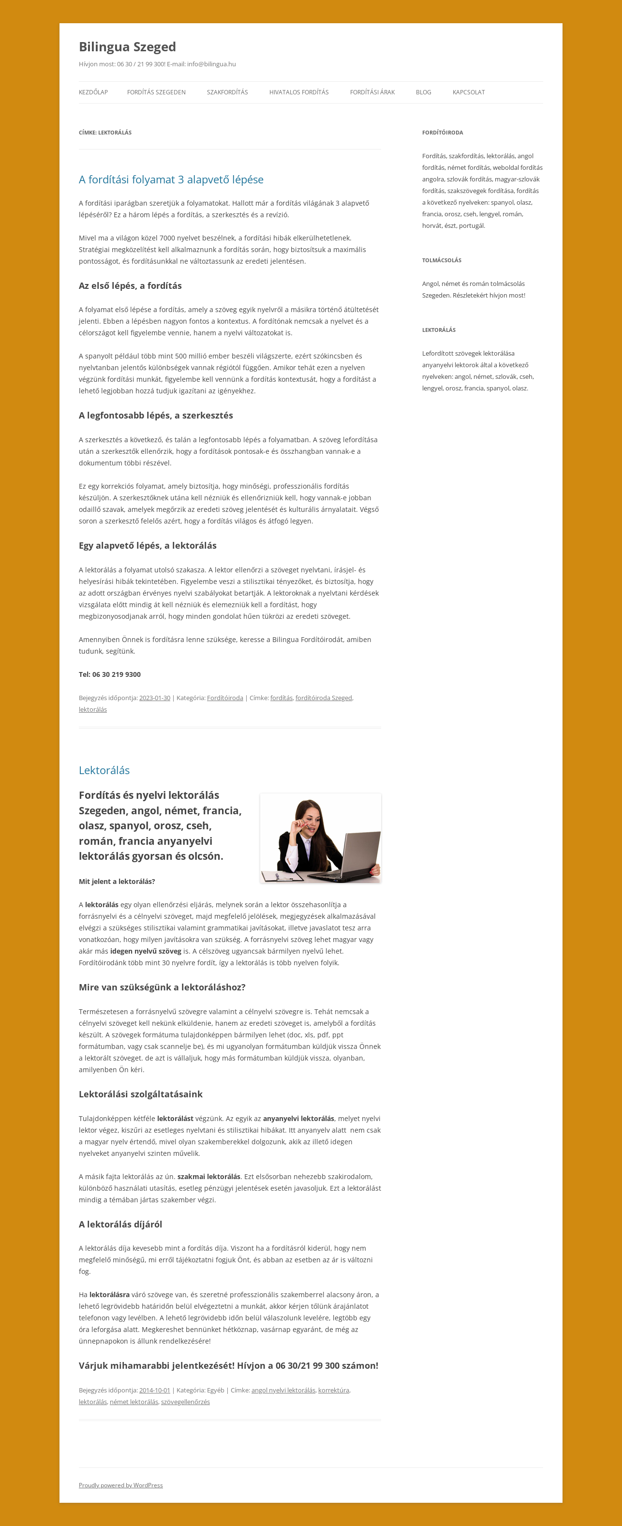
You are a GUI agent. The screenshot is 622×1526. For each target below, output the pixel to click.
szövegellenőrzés (185, 1401)
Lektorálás (104, 770)
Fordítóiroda (225, 697)
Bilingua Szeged (127, 46)
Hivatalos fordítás (299, 92)
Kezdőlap (93, 92)
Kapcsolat (469, 92)
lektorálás (93, 709)
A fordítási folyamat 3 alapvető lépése (171, 179)
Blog (423, 92)
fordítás (281, 697)
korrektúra (333, 1390)
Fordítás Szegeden (156, 92)
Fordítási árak (372, 92)
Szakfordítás (227, 92)
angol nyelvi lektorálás (283, 1390)
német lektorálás (134, 1401)
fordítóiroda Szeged (324, 697)
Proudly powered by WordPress (121, 1485)
